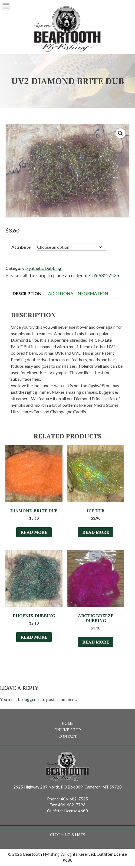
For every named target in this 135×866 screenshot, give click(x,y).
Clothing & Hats (67, 834)
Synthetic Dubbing (44, 268)
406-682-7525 (104, 275)
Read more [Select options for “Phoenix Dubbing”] (34, 637)
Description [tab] (27, 293)
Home (68, 723)
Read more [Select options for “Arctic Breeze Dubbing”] (95, 642)
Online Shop (67, 729)
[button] (120, 133)
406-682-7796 (71, 805)
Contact (67, 736)
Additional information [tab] (78, 293)
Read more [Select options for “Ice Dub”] (95, 532)
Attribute (21, 247)
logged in (32, 699)
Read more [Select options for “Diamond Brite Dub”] (34, 532)
